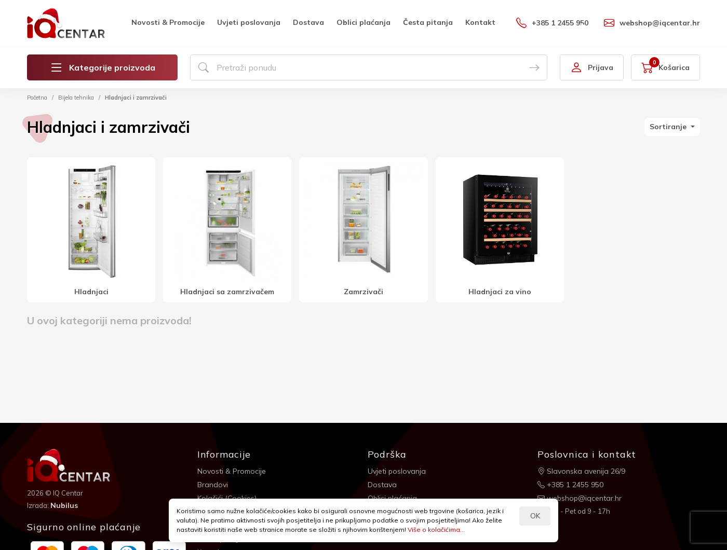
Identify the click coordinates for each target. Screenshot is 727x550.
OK (535, 515)
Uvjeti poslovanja (248, 22)
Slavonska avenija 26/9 (581, 471)
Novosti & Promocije (168, 22)
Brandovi (212, 484)
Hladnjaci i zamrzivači (136, 97)
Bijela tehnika (76, 97)
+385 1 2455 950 (552, 23)
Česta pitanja (428, 22)
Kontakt (480, 22)
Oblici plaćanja (363, 22)
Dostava (308, 22)
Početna (37, 97)
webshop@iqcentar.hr (652, 23)
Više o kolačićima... (436, 529)
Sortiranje (669, 126)
